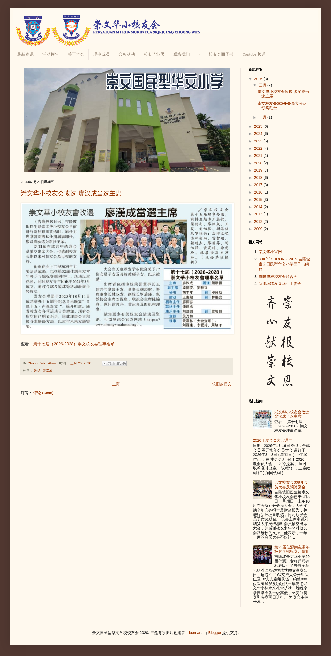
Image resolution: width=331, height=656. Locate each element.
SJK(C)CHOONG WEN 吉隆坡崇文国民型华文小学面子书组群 (284, 264)
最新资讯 (25, 54)
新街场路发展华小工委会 (280, 284)
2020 (258, 163)
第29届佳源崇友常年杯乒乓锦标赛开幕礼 (292, 549)
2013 (258, 214)
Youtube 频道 (254, 54)
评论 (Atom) (43, 393)
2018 (258, 177)
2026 (258, 79)
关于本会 (76, 54)
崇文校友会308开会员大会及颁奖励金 (291, 484)
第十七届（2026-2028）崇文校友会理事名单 (74, 344)
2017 (258, 185)
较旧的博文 (221, 384)
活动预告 (50, 54)
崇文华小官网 (270, 252)
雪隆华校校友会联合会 (278, 277)
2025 (258, 126)
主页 (116, 384)
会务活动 (126, 54)
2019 (258, 170)
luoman (195, 633)
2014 (258, 207)
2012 (258, 221)
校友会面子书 (221, 54)
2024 (258, 133)
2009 (258, 229)
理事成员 (101, 54)
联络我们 (181, 54)
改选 (37, 370)
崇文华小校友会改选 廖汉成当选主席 (71, 193)
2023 (258, 141)
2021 (258, 155)
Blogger (214, 633)
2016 (258, 192)
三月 (263, 85)
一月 (263, 117)
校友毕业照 (154, 54)
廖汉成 (47, 370)
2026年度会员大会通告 (272, 440)
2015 (258, 199)
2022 (258, 148)
